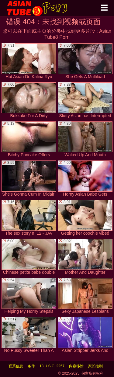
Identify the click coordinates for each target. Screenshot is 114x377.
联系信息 (16, 366)
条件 (31, 366)
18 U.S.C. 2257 (52, 366)
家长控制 (95, 366)
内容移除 (76, 366)
